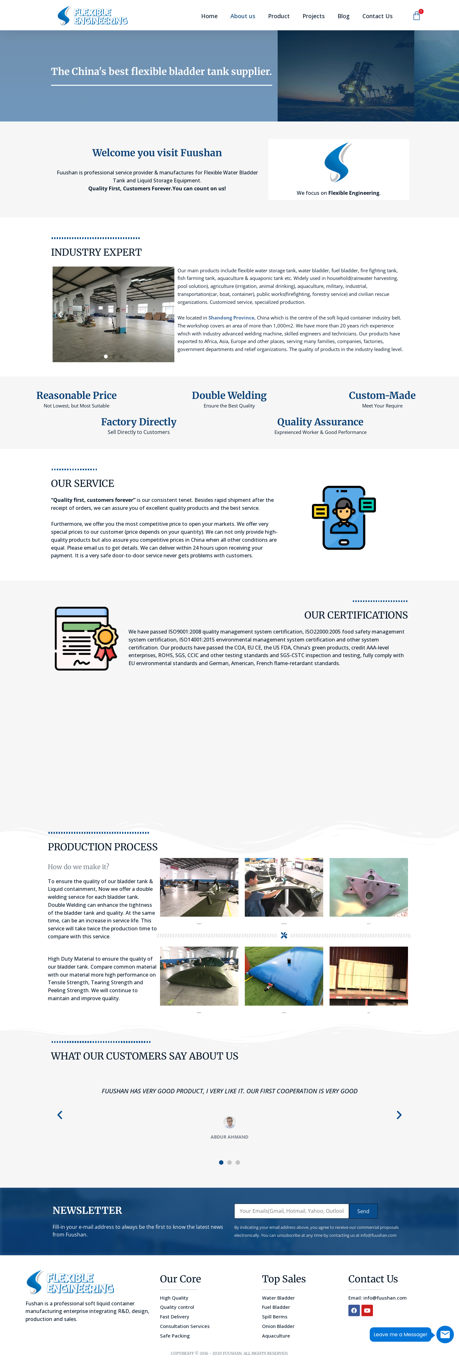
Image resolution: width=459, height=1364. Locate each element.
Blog (344, 16)
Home (209, 16)
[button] (60, 314)
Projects (313, 16)
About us (242, 16)
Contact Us (377, 16)
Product (279, 16)
